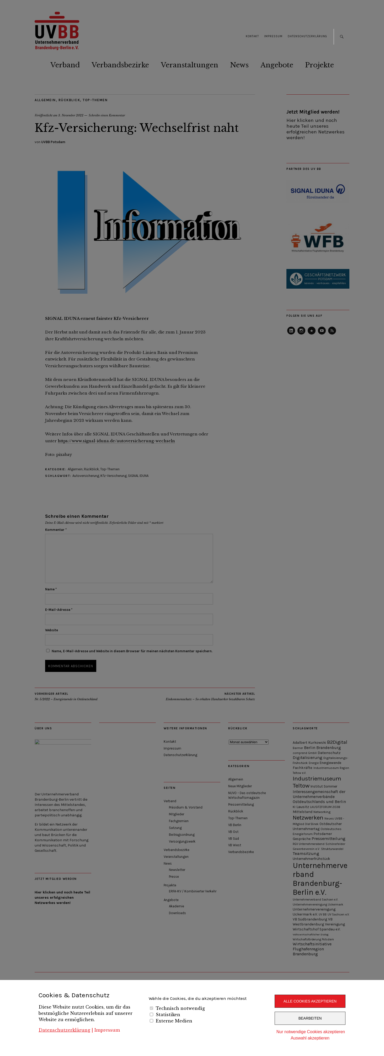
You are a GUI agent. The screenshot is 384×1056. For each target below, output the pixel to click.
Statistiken (168, 1014)
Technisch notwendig (180, 1008)
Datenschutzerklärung (64, 1030)
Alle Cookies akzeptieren (310, 1001)
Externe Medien (174, 1020)
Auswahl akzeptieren (310, 1038)
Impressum (107, 1030)
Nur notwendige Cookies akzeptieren (310, 1032)
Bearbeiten (310, 1018)
